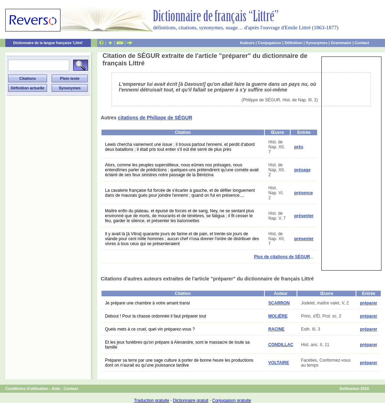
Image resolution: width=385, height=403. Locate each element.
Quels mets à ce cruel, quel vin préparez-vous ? (150, 329)
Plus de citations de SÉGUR (282, 256)
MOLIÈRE (278, 316)
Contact (362, 43)
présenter (304, 215)
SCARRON (279, 303)
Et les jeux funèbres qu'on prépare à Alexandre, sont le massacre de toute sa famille (177, 345)
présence (303, 192)
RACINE (276, 329)
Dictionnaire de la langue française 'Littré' (48, 43)
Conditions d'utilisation (26, 388)
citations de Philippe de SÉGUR (155, 117)
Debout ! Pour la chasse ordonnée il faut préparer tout (155, 316)
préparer (368, 303)
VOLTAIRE (278, 362)
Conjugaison (269, 43)
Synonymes (317, 43)
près (298, 146)
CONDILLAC (280, 344)
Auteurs (247, 43)
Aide (56, 388)
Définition (294, 43)
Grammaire (341, 43)
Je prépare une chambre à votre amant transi (147, 303)
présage (302, 169)
